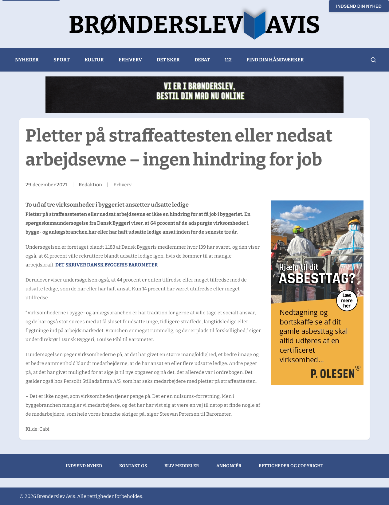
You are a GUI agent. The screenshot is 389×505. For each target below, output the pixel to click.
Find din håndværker (275, 60)
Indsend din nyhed (359, 6)
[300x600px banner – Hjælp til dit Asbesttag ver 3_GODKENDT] (317, 292)
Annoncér (229, 465)
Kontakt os (133, 465)
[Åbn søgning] (373, 59)
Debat (202, 60)
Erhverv (130, 60)
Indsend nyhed (84, 465)
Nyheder (27, 60)
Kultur (94, 60)
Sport (61, 60)
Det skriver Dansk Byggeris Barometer (106, 265)
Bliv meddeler (181, 465)
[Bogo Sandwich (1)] (194, 94)
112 (228, 60)
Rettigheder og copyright (291, 465)
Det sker (168, 60)
